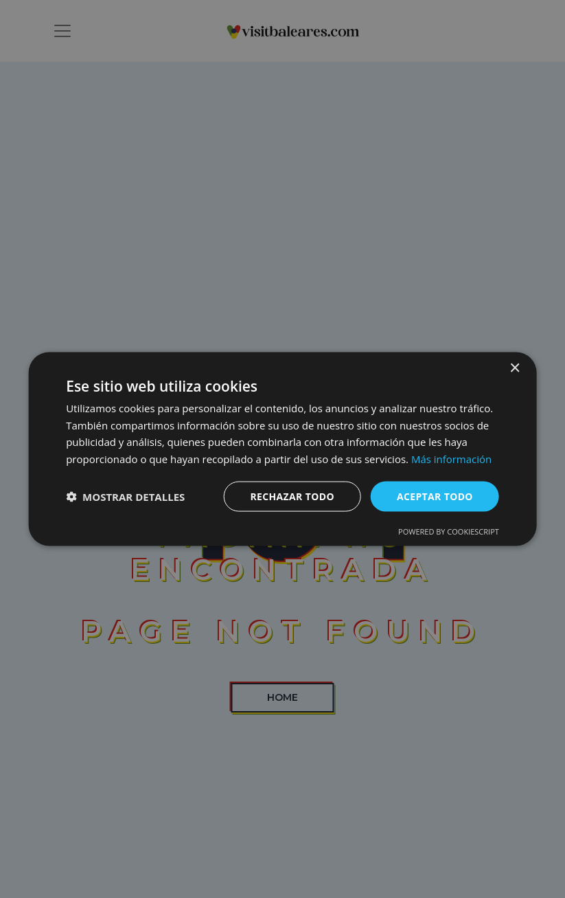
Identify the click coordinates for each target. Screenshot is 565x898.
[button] (125, 497)
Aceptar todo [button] (434, 495)
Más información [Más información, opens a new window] (451, 459)
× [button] (514, 368)
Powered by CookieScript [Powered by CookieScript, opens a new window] (448, 531)
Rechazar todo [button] (291, 495)
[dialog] (282, 449)
